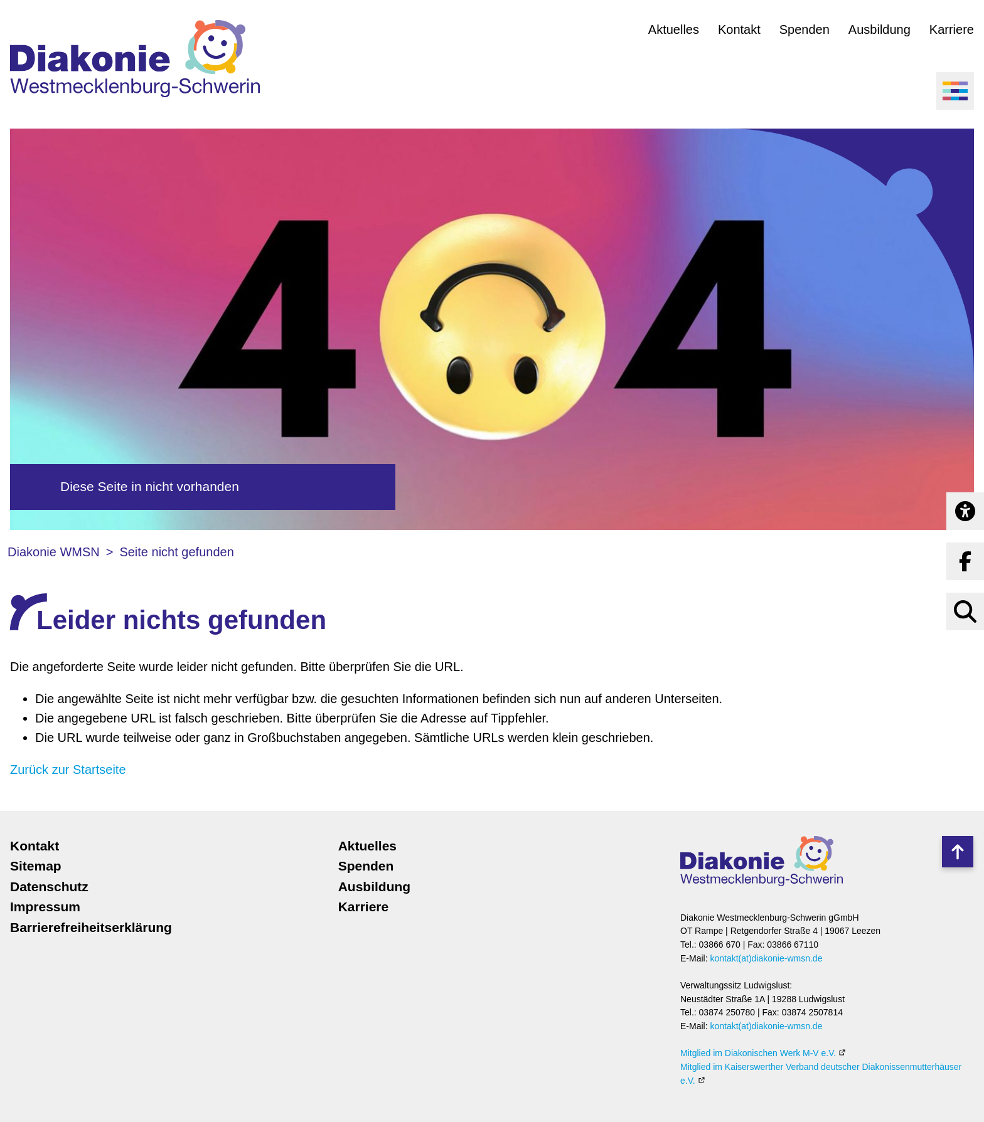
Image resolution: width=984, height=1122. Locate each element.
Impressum (45, 906)
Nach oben (957, 851)
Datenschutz (49, 886)
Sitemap (36, 866)
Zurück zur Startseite (68, 769)
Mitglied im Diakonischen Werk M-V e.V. (758, 1053)
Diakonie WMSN (54, 552)
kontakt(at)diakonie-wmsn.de (766, 958)
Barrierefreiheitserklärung (91, 927)
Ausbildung (879, 29)
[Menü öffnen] (955, 91)
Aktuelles (673, 29)
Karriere (951, 29)
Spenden (804, 29)
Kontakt (739, 29)
